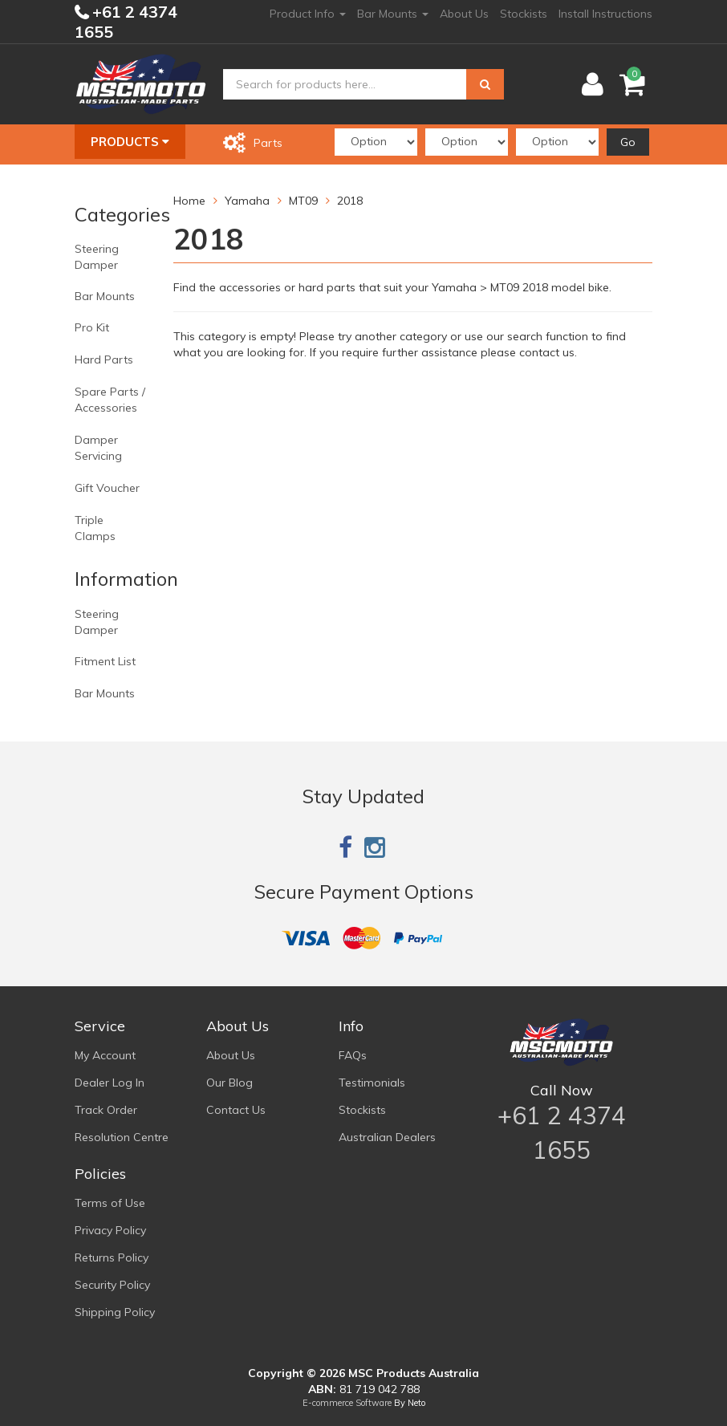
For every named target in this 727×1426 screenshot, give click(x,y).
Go (628, 142)
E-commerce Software (347, 1402)
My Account (105, 1055)
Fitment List (105, 661)
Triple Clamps (95, 528)
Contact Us (236, 1110)
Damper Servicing (98, 448)
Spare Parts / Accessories (110, 399)
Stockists (523, 13)
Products (130, 141)
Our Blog (229, 1082)
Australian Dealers (387, 1137)
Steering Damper (97, 257)
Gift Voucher (107, 488)
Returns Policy (111, 1257)
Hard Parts (104, 359)
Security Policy (112, 1285)
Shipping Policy (115, 1312)
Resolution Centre (122, 1137)
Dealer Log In (109, 1082)
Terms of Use (110, 1203)
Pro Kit (92, 327)
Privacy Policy (110, 1230)
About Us (464, 13)
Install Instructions (605, 13)
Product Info (308, 13)
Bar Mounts (392, 13)
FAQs (353, 1055)
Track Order (106, 1110)
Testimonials (372, 1082)
